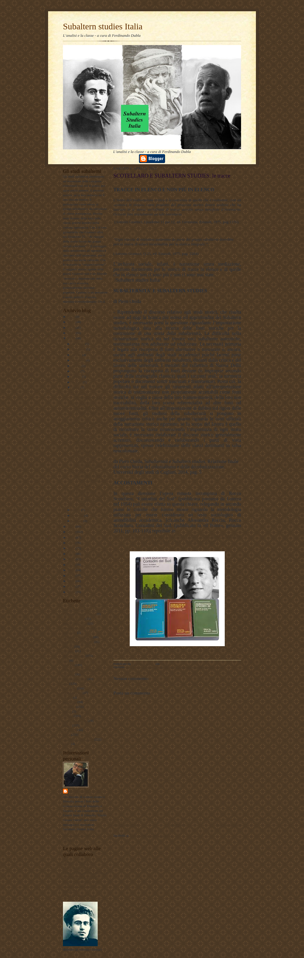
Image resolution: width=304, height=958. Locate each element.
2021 (71, 526)
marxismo (69, 688)
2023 (71, 333)
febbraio (78, 515)
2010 (71, 586)
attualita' (68, 651)
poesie (67, 711)
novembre (79, 349)
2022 (71, 338)
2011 (71, 581)
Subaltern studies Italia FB (80, 877)
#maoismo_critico (75, 623)
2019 (71, 537)
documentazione (74, 655)
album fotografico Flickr (79, 895)
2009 (71, 592)
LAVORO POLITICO (77, 863)
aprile (76, 387)
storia (66, 734)
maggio (77, 382)
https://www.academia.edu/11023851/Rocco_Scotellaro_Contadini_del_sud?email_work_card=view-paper (177, 539)
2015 (71, 559)
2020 (71, 532)
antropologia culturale (77, 637)
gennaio (77, 521)
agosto (77, 366)
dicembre (78, 344)
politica (68, 716)
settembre (79, 360)
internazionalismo (75, 679)
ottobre (77, 355)
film (66, 660)
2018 (71, 543)
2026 (71, 316)
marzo (76, 510)
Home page (177, 824)
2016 (71, 553)
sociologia (70, 730)
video (66, 743)
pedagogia (70, 702)
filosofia (68, 665)
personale (69, 706)
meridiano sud (72, 692)
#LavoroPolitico (74, 618)
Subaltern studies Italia (102, 26)
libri (66, 683)
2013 (71, 570)
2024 (71, 327)
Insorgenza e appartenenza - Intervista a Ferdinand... (88, 427)
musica (67, 697)
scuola (67, 725)
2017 (71, 548)
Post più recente (125, 824)
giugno (77, 376)
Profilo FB (70, 890)
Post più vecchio (228, 824)
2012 (71, 575)
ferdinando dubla (86, 791)
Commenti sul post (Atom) (151, 835)
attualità (68, 646)
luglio (76, 371)
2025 (71, 322)
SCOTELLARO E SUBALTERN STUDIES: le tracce (86, 461)
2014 (71, 564)
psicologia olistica (75, 720)
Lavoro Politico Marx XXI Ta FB (85, 872)
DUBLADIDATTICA (77, 867)
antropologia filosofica (78, 642)
